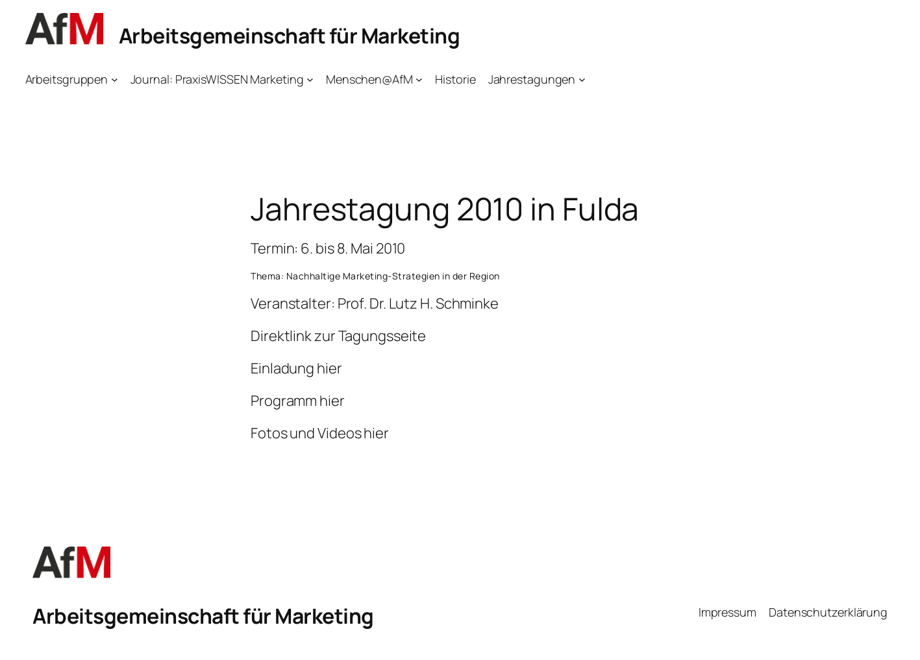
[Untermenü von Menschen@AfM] (419, 79)
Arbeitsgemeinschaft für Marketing (289, 35)
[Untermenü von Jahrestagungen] (582, 79)
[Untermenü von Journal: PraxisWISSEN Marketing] (310, 79)
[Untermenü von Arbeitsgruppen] (114, 79)
